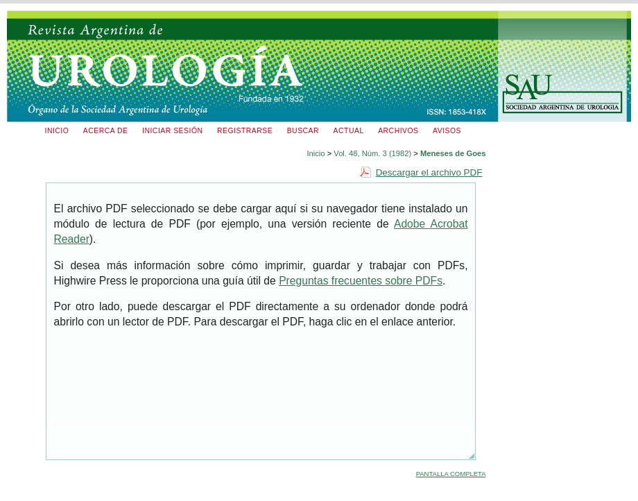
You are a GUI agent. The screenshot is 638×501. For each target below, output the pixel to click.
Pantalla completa (451, 473)
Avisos (447, 131)
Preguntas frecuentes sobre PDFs (360, 281)
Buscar (303, 131)
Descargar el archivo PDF (429, 172)
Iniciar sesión (172, 131)
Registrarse (245, 131)
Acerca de (105, 131)
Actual (349, 131)
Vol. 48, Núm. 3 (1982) (372, 153)
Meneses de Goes (453, 153)
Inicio (57, 131)
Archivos (398, 131)
